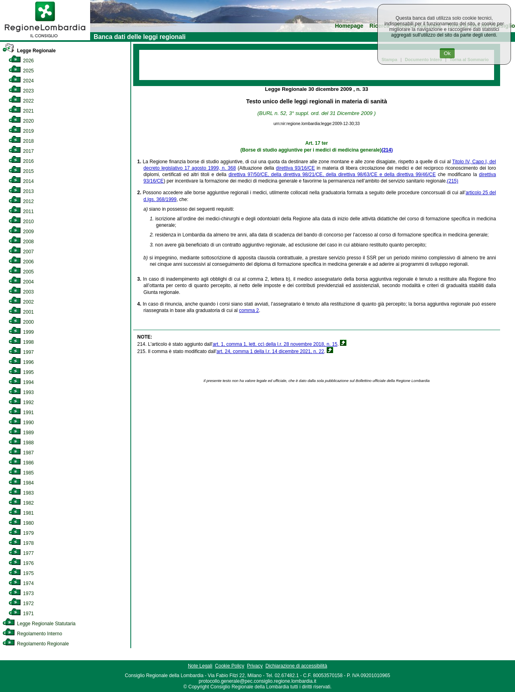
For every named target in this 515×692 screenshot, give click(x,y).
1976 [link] (21, 563)
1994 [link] (21, 382)
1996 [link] (21, 362)
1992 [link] (21, 402)
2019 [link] (21, 131)
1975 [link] (21, 573)
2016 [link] (21, 161)
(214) (387, 150)
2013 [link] (21, 191)
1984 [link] (21, 483)
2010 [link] (21, 221)
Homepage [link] (349, 26)
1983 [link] (21, 493)
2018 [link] (21, 141)
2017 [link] (21, 151)
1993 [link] (21, 392)
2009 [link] (21, 231)
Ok (447, 53)
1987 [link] (21, 453)
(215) (452, 181)
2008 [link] (21, 241)
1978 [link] (21, 543)
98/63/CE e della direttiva (386, 174)
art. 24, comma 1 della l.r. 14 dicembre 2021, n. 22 (270, 351)
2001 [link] (21, 312)
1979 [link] (21, 533)
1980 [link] (21, 523)
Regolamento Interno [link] (32, 634)
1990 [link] (21, 422)
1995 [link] (21, 372)
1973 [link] (21, 593)
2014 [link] (21, 181)
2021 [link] (21, 111)
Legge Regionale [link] (29, 50)
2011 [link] (21, 211)
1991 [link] (21, 412)
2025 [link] (21, 71)
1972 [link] (21, 603)
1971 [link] (21, 613)
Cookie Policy (229, 666)
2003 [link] (21, 292)
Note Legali (200, 666)
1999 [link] (21, 332)
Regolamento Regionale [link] (35, 644)
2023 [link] (21, 91)
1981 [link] (21, 513)
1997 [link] (21, 352)
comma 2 (249, 310)
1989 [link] (21, 432)
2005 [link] (21, 272)
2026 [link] (21, 61)
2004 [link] (21, 282)
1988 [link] (21, 443)
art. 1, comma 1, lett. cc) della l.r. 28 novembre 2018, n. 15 (274, 344)
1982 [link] (21, 503)
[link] (45, 38)
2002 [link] (21, 302)
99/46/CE (426, 174)
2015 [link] (21, 171)
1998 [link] (21, 342)
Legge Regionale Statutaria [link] (39, 623)
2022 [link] (21, 101)
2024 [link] (21, 81)
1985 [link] (21, 473)
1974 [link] (21, 583)
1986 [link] (21, 463)
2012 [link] (21, 201)
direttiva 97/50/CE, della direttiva (266, 174)
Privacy (255, 666)
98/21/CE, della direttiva (330, 174)
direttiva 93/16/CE (295, 168)
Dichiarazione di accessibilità (296, 666)
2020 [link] (21, 121)
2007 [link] (21, 252)
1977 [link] (21, 553)
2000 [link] (21, 322)
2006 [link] (21, 262)
